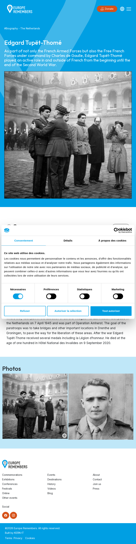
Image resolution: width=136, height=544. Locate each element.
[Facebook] (5, 515)
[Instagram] (13, 515)
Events (51, 474)
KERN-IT (19, 532)
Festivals (7, 488)
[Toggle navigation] (128, 9)
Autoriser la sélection (68, 310)
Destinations (54, 479)
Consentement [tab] (23, 240)
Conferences (10, 483)
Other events (9, 497)
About (96, 474)
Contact (97, 479)
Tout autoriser (111, 310)
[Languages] (122, 9)
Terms (8, 538)
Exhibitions (8, 479)
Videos (51, 488)
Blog (50, 493)
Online (6, 493)
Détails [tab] (68, 240)
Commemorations (12, 474)
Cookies (30, 538)
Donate (107, 9)
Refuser (25, 310)
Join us (97, 483)
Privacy (18, 538)
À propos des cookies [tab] (112, 240)
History (51, 483)
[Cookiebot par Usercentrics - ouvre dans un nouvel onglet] (116, 230)
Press (96, 488)
